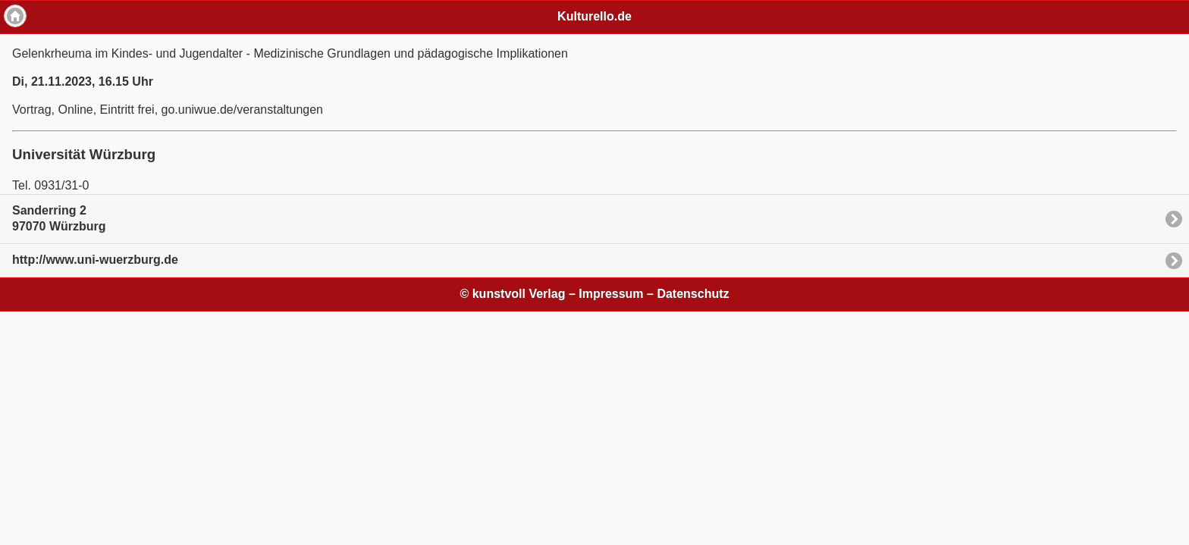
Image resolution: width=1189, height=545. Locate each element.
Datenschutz (693, 293)
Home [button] (15, 16)
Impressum (611, 293)
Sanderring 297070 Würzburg (59, 218)
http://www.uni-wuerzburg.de (95, 259)
